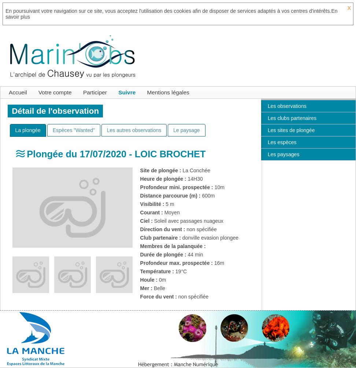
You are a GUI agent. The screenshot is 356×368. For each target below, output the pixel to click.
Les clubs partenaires (292, 118)
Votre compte (55, 92)
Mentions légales (168, 92)
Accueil (18, 92)
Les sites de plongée (291, 130)
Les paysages (283, 154)
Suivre (127, 92)
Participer (95, 92)
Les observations (287, 106)
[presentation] (28, 130)
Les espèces (282, 142)
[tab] (28, 130)
